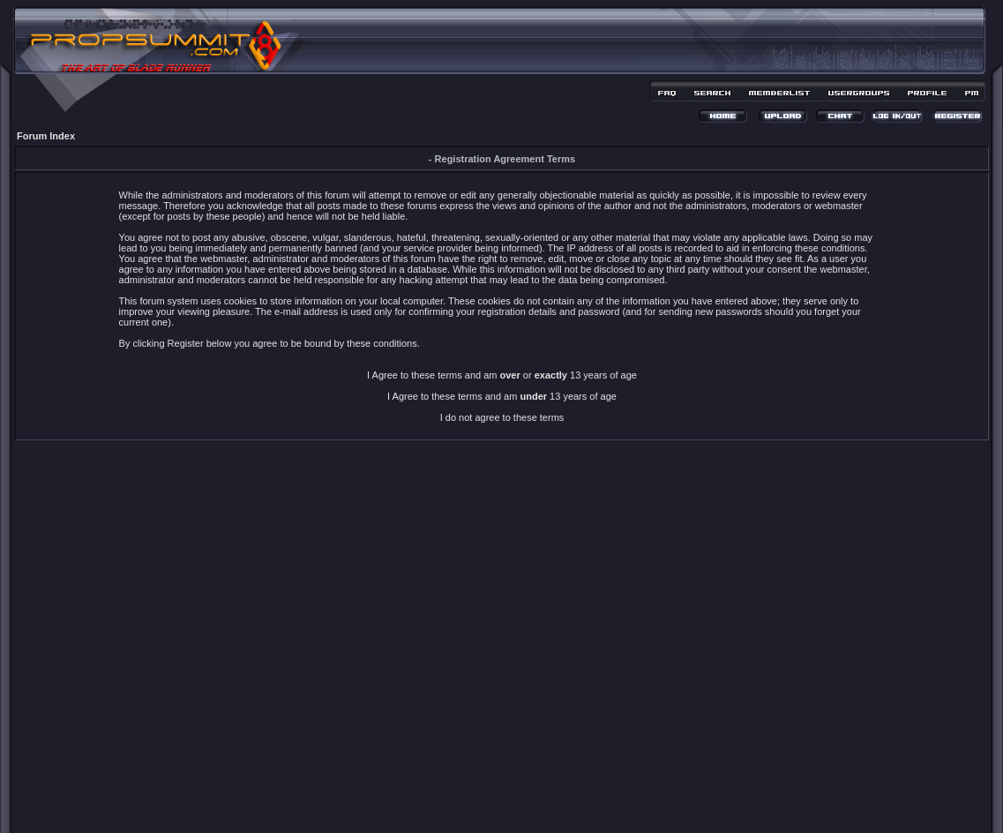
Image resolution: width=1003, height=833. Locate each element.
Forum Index (46, 136)
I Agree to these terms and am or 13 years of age (502, 375)
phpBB (470, 794)
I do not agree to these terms (502, 417)
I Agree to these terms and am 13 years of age (502, 396)
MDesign (564, 804)
